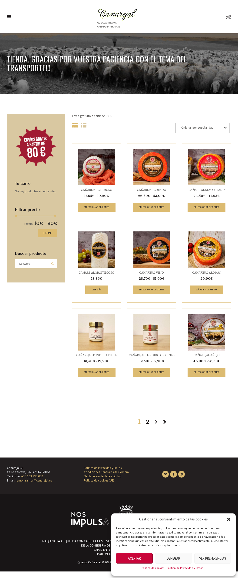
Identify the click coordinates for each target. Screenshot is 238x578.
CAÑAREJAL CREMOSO (96, 191)
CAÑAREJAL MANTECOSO (96, 273)
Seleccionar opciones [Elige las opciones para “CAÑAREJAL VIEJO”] (151, 291)
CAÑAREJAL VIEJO (151, 273)
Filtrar (45, 232)
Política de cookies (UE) (99, 487)
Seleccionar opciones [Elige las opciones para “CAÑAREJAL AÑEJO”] (206, 374)
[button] (228, 519)
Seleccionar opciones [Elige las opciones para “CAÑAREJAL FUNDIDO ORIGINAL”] (151, 378)
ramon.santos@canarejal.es (34, 487)
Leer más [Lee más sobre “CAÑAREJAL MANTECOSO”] (96, 291)
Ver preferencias (212, 558)
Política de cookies (153, 568)
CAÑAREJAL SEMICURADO (206, 191)
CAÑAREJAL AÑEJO (207, 357)
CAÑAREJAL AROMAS (206, 273)
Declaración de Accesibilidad (103, 483)
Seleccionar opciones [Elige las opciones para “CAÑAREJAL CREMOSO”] (96, 208)
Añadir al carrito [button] (206, 291)
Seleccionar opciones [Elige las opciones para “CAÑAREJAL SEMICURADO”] (206, 208)
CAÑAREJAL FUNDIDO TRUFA (97, 357)
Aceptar (134, 558)
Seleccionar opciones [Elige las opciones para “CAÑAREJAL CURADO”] (151, 208)
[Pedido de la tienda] (205, 128)
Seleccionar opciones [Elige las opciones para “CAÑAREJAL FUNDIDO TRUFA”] (96, 374)
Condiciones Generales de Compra (107, 478)
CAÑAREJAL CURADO (152, 191)
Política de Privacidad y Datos (185, 568)
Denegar (173, 558)
